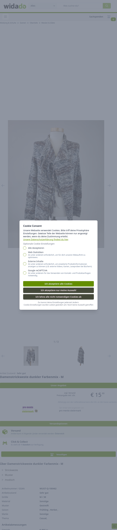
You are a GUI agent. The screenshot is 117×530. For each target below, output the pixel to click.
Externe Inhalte (61, 264)
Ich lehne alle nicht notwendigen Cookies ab (58, 296)
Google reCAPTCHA (61, 273)
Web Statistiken (61, 255)
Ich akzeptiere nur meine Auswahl (58, 290)
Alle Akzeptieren (36, 247)
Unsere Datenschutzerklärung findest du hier (45, 239)
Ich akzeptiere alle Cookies (58, 283)
